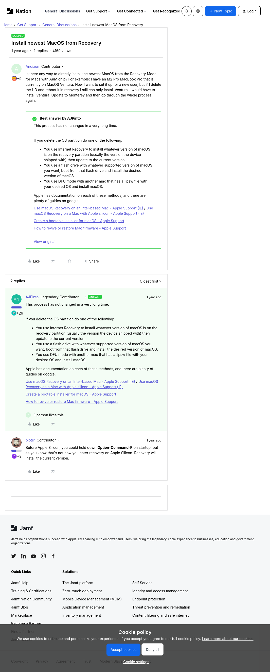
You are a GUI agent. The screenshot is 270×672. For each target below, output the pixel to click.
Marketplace (21, 615)
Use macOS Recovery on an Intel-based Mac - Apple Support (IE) (88, 208)
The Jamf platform (77, 583)
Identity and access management (160, 591)
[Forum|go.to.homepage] (19, 11)
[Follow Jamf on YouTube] (33, 556)
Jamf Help (19, 583)
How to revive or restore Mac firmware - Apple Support (80, 228)
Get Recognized (168, 11)
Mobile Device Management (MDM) (92, 599)
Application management (83, 607)
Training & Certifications (31, 591)
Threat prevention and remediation (161, 607)
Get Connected (132, 11)
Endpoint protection (148, 599)
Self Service (142, 583)
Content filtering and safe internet (160, 615)
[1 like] (45, 415)
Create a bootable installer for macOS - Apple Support (79, 221)
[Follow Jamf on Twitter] (13, 556)
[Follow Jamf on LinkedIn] (23, 556)
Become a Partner (26, 623)
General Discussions (62, 11)
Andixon (32, 66)
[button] (220, 11)
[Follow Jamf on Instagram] (43, 556)
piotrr (30, 440)
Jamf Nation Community (31, 599)
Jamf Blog (19, 607)
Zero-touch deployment (82, 591)
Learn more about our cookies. (228, 638)
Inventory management (81, 615)
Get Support (98, 11)
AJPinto (32, 297)
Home (7, 25)
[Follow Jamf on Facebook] (53, 556)
